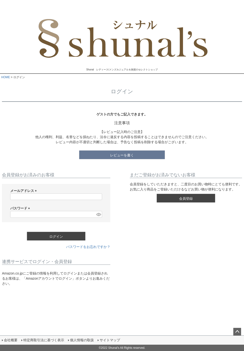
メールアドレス (24, 191)
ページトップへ (237, 332)
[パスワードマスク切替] (98, 214)
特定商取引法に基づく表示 (43, 340)
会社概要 (10, 340)
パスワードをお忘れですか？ (88, 247)
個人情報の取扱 (82, 340)
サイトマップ (110, 340)
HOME (5, 77)
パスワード (21, 208)
